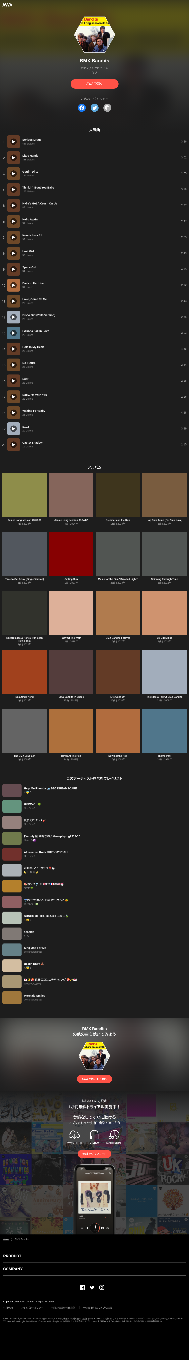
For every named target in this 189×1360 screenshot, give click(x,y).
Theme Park (164, 756)
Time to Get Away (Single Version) (24, 579)
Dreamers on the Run (118, 520)
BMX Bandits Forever (118, 638)
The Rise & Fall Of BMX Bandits (164, 697)
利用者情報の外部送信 (63, 1307)
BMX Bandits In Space (71, 697)
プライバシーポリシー (32, 1307)
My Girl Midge (164, 638)
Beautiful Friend (24, 697)
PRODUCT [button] (12, 1256)
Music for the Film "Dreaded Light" (118, 579)
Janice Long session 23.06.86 (24, 520)
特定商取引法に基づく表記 (97, 1307)
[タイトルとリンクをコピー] (107, 108)
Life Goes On (117, 697)
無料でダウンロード (94, 1154)
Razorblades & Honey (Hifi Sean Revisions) (24, 639)
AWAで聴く (94, 83)
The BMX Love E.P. (24, 756)
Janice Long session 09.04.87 (71, 520)
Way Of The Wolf (71, 638)
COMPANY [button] (13, 1269)
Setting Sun (71, 579)
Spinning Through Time (164, 579)
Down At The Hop (71, 756)
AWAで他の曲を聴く (94, 1079)
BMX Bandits (22, 1239)
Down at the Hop (117, 756)
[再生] (13, 142)
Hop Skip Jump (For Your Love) (164, 520)
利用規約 (8, 1307)
